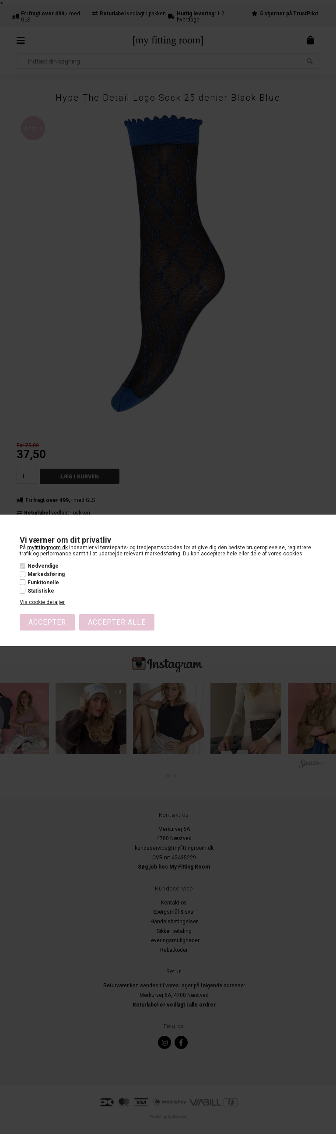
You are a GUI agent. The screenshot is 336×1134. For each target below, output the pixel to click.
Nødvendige (43, 566)
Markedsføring (46, 574)
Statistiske (41, 591)
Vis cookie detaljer (42, 602)
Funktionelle (43, 582)
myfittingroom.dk (47, 547)
